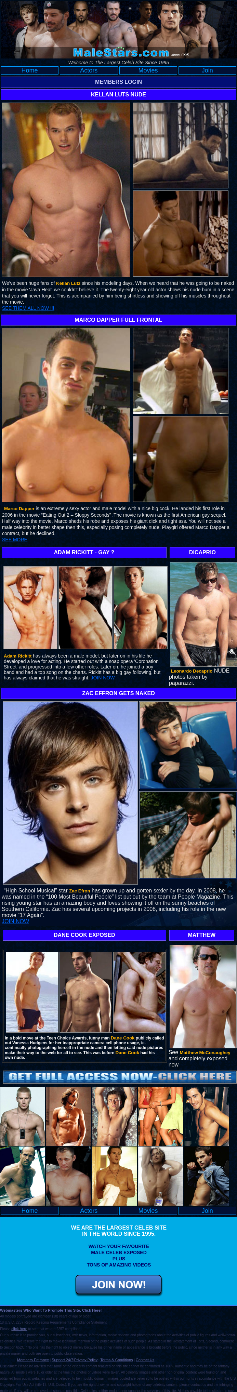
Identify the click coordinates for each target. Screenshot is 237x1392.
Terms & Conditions (116, 1360)
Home (30, 70)
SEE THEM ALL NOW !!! (28, 308)
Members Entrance (33, 1360)
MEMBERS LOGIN (118, 82)
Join (207, 70)
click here (19, 1329)
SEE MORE (14, 539)
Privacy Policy (85, 1360)
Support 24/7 (62, 1360)
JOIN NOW (103, 677)
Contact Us (145, 1360)
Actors (88, 70)
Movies (148, 70)
